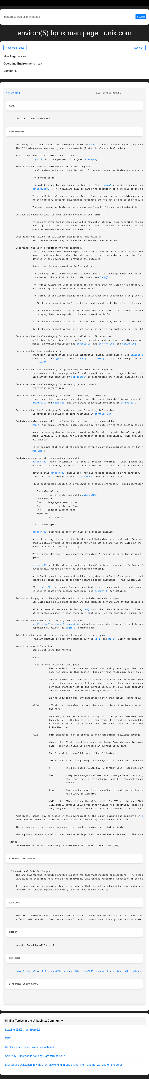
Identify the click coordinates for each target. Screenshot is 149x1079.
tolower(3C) (101, 358)
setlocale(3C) (42, 189)
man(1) (37, 425)
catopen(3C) (78, 377)
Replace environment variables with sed (29, 1047)
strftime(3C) (103, 414)
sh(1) (36, 624)
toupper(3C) (83, 358)
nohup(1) (72, 624)
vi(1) (98, 639)
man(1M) (37, 451)
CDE (8, 1038)
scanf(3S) (59, 403)
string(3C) (129, 344)
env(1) (20, 971)
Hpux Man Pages (15, 47)
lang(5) (106, 185)
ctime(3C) (87, 971)
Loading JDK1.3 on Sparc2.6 (22, 1029)
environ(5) (13, 93)
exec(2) (94, 144)
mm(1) (112, 639)
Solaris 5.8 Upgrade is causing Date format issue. (35, 1056)
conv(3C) (42, 362)
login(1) (38, 159)
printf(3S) (39, 403)
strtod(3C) (128, 403)
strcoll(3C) (84, 344)
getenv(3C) (103, 971)
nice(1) (59, 624)
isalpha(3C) (138, 355)
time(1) (47, 624)
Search (141, 16)
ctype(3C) (59, 358)
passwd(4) (90, 159)
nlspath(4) (102, 591)
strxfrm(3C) (106, 344)
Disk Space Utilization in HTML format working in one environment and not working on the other (63, 1064)
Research (138, 47)
